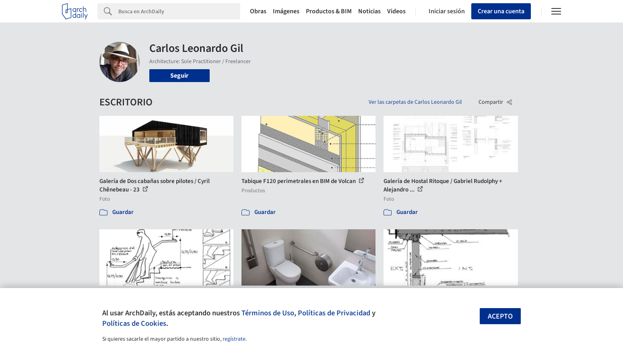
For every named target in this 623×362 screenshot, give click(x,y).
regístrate (234, 339)
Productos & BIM (329, 11)
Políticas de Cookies (134, 323)
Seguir (179, 75)
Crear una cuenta (501, 11)
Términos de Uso (267, 313)
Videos (396, 11)
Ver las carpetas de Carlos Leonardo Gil (415, 102)
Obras (258, 11)
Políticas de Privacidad (334, 313)
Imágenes (286, 11)
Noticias (369, 11)
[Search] (179, 11)
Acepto (500, 316)
